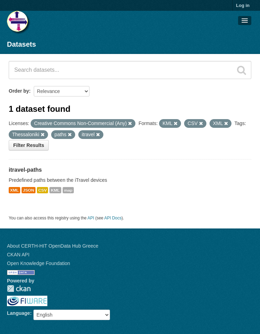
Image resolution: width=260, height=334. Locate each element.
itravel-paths (25, 170)
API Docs (113, 218)
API (90, 218)
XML (14, 190)
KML (55, 190)
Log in (243, 5)
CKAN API (18, 254)
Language (18, 313)
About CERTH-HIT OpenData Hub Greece (53, 246)
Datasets (21, 44)
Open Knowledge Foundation (38, 263)
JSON (28, 190)
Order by (19, 91)
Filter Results (28, 145)
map (68, 190)
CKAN (19, 288)
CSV (42, 190)
